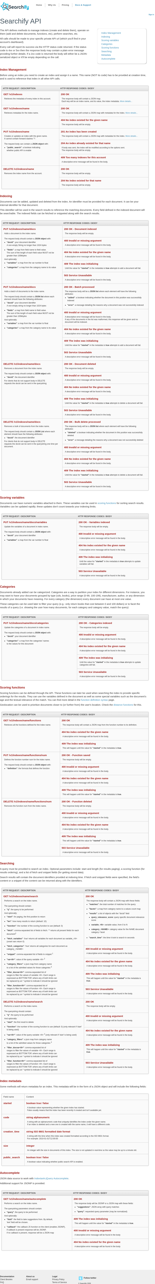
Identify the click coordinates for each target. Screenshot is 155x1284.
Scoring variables (110, 40)
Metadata (106, 55)
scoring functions (107, 503)
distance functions (123, 704)
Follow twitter (90, 1278)
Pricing (65, 5)
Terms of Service (59, 1282)
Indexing (105, 36)
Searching (106, 51)
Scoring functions (110, 47)
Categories (106, 44)
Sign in (151, 14)
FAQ (2, 1282)
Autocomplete (108, 58)
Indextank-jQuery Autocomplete (51, 1178)
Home (39, 5)
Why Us (52, 5)
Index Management (111, 33)
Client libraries (6, 1279)
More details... (126, 101)
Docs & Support (83, 5)
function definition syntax (94, 699)
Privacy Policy (58, 1279)
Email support (32, 1279)
